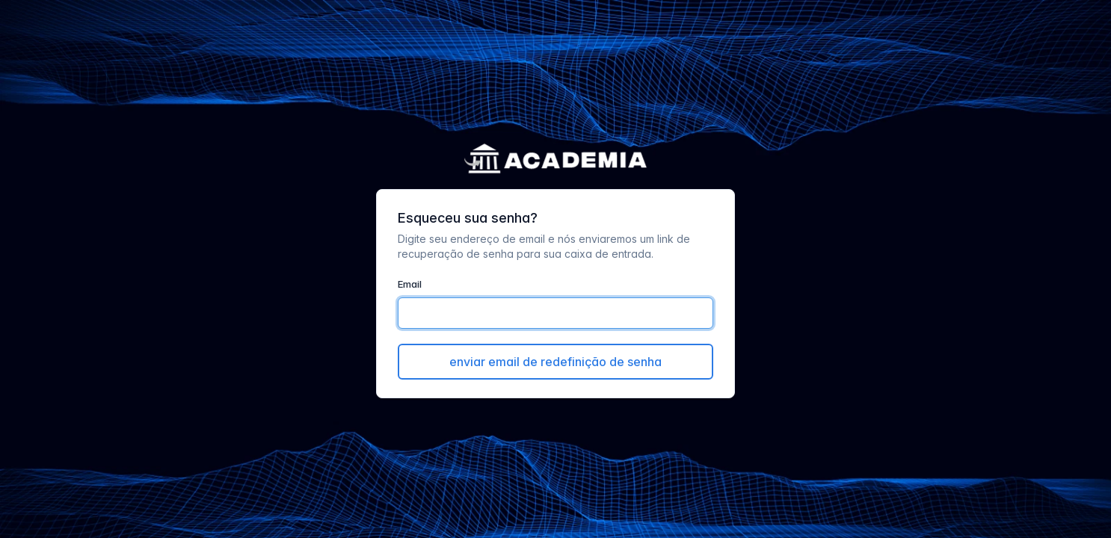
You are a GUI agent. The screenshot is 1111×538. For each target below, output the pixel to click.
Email (410, 284)
